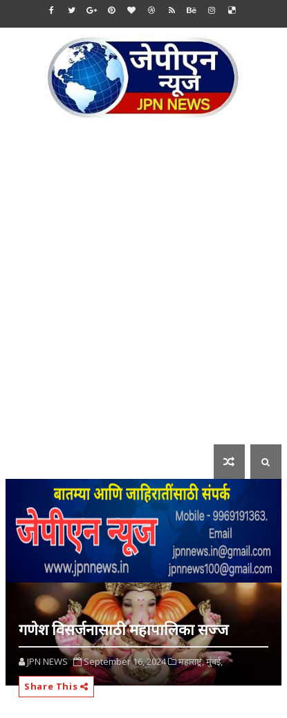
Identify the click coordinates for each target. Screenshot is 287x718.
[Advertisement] (143, 291)
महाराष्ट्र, (191, 661)
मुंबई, (214, 661)
